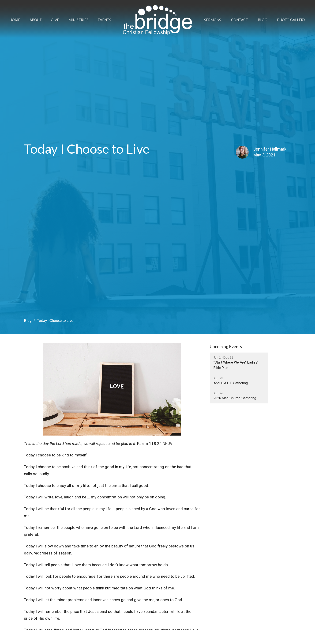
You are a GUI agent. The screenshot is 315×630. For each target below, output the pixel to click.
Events (104, 20)
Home (14, 20)
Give (55, 20)
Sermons (212, 20)
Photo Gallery (291, 20)
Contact (239, 20)
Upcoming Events (226, 346)
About (36, 20)
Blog (262, 20)
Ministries (78, 20)
